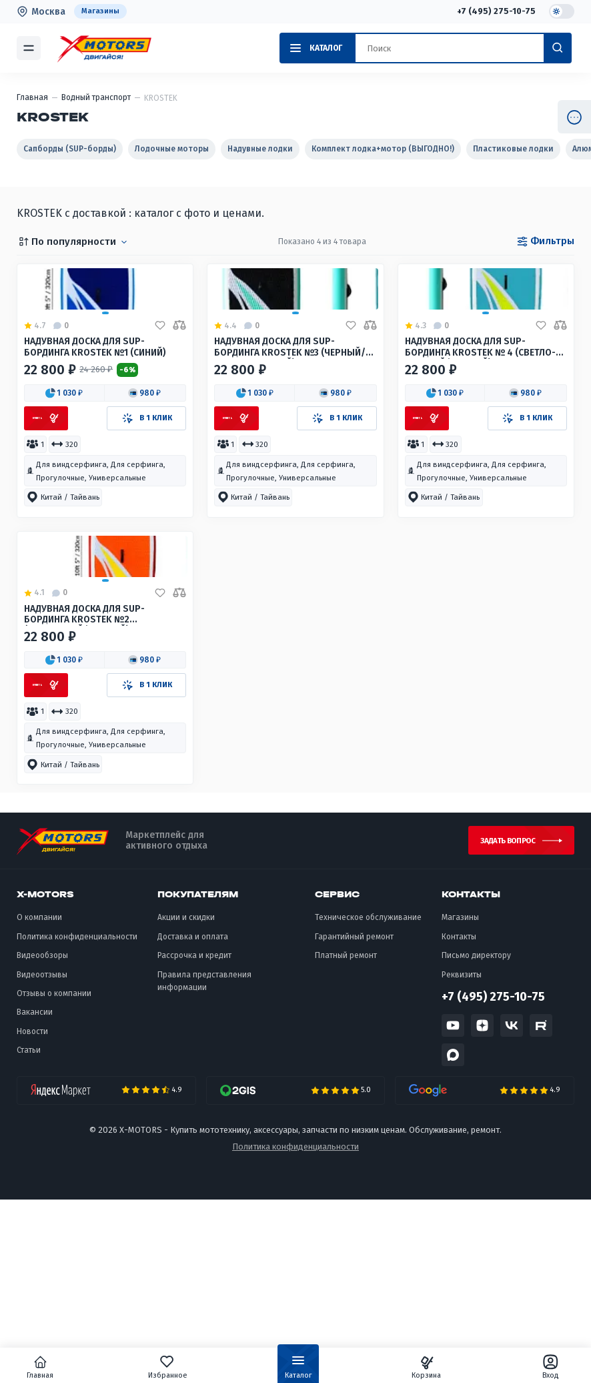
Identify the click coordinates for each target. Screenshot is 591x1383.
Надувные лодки (260, 148)
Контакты (459, 1119)
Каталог (298, 1370)
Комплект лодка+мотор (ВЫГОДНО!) (383, 148)
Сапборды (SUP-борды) (69, 148)
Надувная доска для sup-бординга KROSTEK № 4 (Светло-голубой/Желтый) (474, 431)
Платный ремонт (346, 1138)
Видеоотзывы (42, 1157)
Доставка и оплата (192, 1119)
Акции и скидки (186, 1100)
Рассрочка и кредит (194, 1138)
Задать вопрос (500, 1020)
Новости (32, 1214)
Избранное (184, 1367)
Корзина (409, 1367)
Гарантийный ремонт (354, 1119)
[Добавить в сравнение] (179, 408)
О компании (39, 1100)
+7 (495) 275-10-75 (495, 11)
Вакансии (35, 1195)
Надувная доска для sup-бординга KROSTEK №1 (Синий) (102, 430)
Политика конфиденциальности (77, 1119)
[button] (65, 478)
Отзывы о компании (54, 1176)
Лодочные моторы (172, 148)
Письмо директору (476, 1138)
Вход (517, 1367)
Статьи (29, 1233)
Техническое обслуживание (368, 1100)
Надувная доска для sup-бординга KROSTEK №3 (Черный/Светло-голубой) (283, 431)
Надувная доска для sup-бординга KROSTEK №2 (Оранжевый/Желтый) (90, 787)
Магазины (101, 11)
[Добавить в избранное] (160, 408)
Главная (74, 1367)
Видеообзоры (42, 1138)
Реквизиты (462, 1157)
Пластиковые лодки (513, 148)
